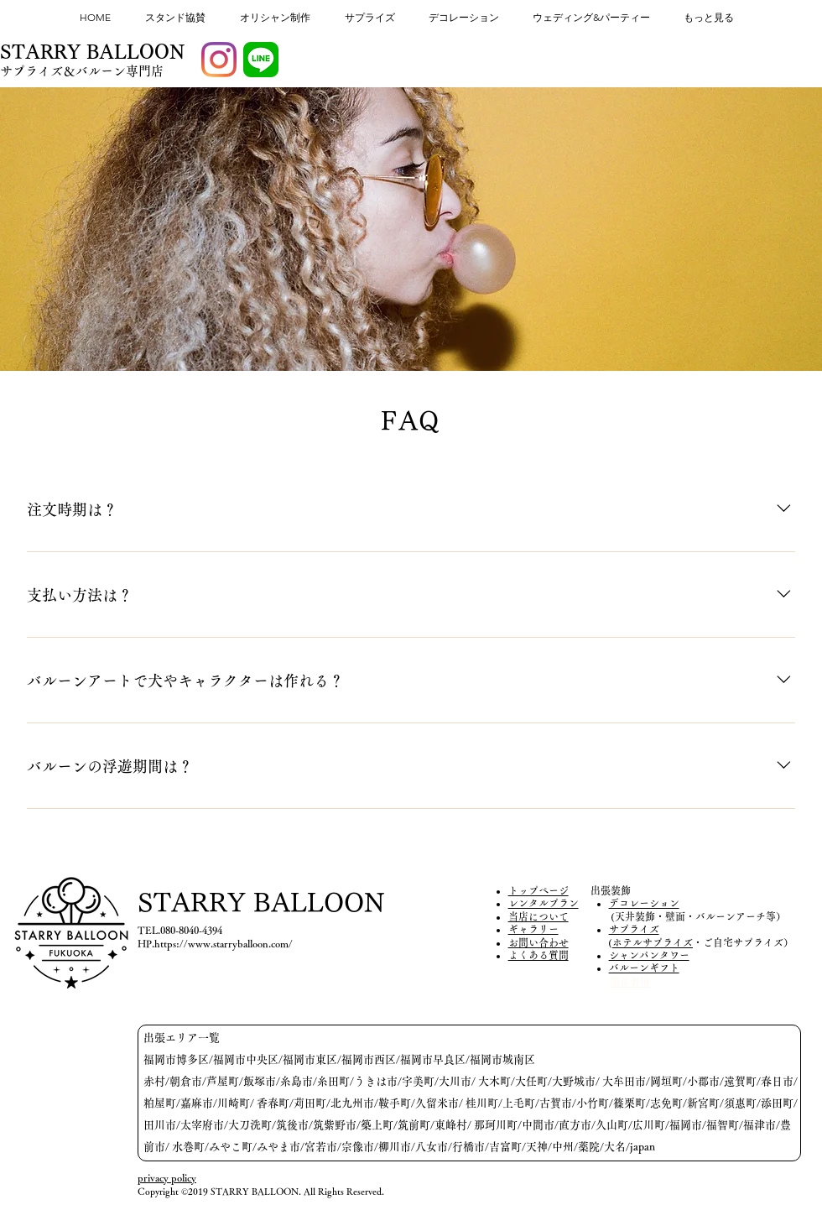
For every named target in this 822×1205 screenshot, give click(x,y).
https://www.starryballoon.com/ (223, 943)
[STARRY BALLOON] (92, 52)
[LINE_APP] (260, 59)
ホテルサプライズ (652, 942)
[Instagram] (219, 59)
